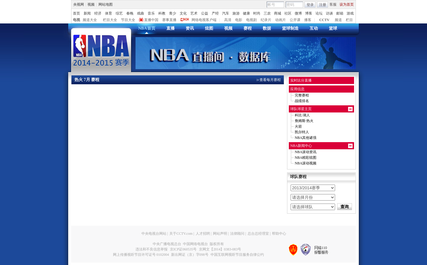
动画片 (280, 20)
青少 (172, 13)
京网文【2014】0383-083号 (220, 249)
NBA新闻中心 (301, 146)
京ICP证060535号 (183, 249)
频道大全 (90, 20)
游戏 (350, 13)
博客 (308, 13)
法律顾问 (237, 233)
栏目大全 (110, 20)
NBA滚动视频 (305, 163)
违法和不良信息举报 (152, 249)
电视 (76, 20)
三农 (267, 13)
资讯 (190, 28)
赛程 (247, 28)
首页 (76, 13)
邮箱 (339, 13)
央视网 (78, 4)
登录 (310, 5)
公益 (204, 13)
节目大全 (128, 20)
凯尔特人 (302, 132)
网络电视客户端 (204, 20)
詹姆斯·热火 (304, 121)
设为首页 (347, 4)
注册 (322, 5)
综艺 (119, 13)
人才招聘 (203, 233)
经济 (97, 13)
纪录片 (266, 20)
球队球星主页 (301, 109)
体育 (108, 13)
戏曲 (140, 13)
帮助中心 (279, 233)
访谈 (329, 13)
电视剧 (251, 20)
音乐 (151, 13)
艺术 (193, 13)
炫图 (209, 28)
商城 (277, 13)
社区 (287, 13)
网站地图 (105, 4)
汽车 (225, 13)
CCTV (324, 20)
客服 (333, 4)
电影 (238, 20)
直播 (170, 28)
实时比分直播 (301, 80)
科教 (161, 13)
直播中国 (151, 20)
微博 (298, 13)
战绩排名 (302, 101)
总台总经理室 (258, 233)
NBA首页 (146, 28)
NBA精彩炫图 (305, 157)
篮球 (333, 28)
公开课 (295, 20)
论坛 (319, 13)
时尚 (256, 13)
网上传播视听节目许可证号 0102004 (141, 255)
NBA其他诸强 (305, 138)
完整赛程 (302, 95)
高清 (227, 20)
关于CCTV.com (180, 233)
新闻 (87, 13)
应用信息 (297, 89)
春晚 (129, 13)
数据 (267, 28)
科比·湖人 (302, 115)
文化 (183, 13)
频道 (338, 20)
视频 (91, 4)
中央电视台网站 (153, 233)
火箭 (298, 126)
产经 (215, 13)
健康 (246, 13)
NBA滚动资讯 (305, 152)
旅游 (236, 13)
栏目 (349, 20)
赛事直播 (169, 20)
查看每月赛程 (270, 80)
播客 (307, 20)
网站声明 (220, 233)
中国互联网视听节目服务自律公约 (237, 255)
